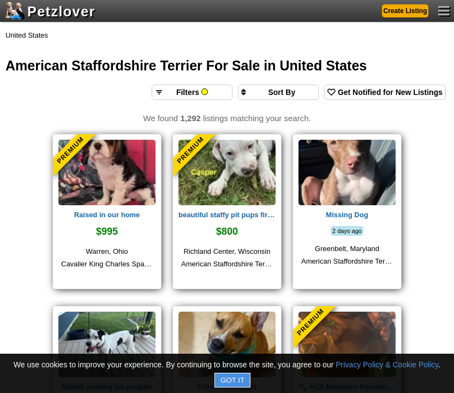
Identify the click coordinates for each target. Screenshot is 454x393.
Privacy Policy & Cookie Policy (387, 364)
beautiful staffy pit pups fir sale (227, 215)
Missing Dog (347, 215)
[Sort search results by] (278, 92)
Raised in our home (107, 215)
